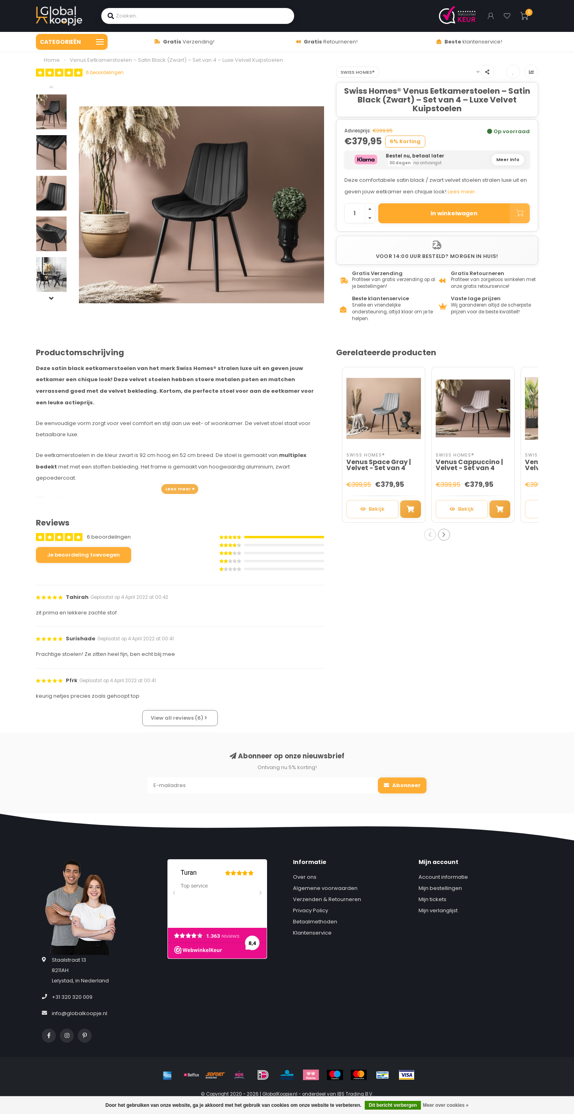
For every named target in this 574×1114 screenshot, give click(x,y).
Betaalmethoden (315, 921)
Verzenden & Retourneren (327, 899)
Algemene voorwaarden (325, 888)
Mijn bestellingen (440, 888)
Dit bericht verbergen (393, 1105)
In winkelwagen (480, 213)
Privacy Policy (310, 910)
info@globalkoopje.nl (79, 1013)
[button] (57, 88)
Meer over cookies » (446, 1105)
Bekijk (372, 509)
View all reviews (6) (179, 718)
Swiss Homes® (357, 72)
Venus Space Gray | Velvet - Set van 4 (378, 464)
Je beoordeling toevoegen (83, 555)
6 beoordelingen (105, 72)
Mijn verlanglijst (438, 910)
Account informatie (443, 877)
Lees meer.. (463, 191)
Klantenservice (312, 933)
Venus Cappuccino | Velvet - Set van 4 (469, 464)
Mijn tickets (432, 899)
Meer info (507, 159)
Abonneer (402, 785)
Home (52, 60)
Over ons (304, 877)
